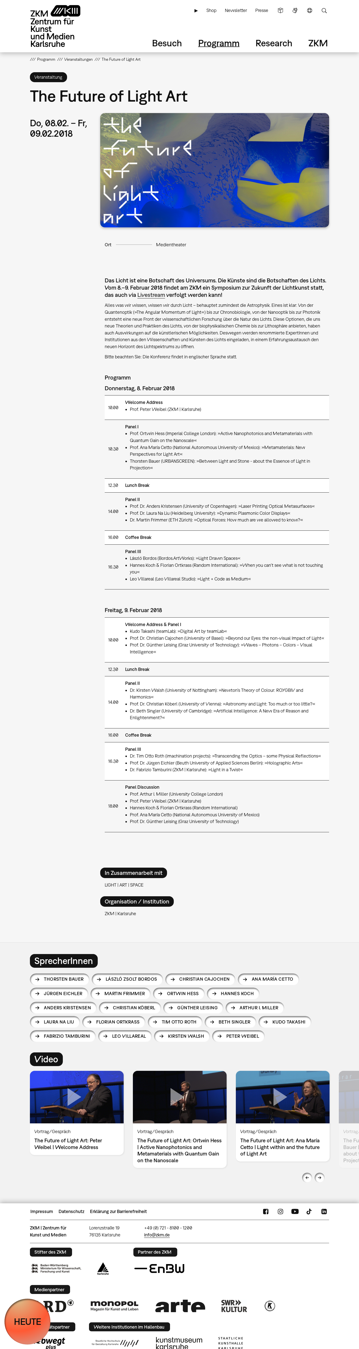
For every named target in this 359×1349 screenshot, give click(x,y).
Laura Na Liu (59, 1022)
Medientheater (171, 244)
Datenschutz (71, 1211)
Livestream (151, 294)
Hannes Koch (237, 993)
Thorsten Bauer (64, 979)
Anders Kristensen (67, 1007)
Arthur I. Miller (259, 1007)
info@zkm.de (157, 1234)
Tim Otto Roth (179, 1022)
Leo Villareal (129, 1036)
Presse (261, 10)
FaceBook (266, 1212)
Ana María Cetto (272, 979)
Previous (307, 1178)
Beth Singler (235, 1022)
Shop (211, 10)
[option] (76, 1113)
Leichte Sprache (280, 10)
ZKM (318, 43)
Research (274, 43)
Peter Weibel (242, 1036)
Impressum (41, 1211)
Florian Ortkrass (118, 1022)
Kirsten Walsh (186, 1036)
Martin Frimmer (124, 993)
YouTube (295, 1212)
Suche (324, 10)
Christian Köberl (134, 1007)
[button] (214, 170)
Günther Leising (197, 1007)
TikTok (310, 1212)
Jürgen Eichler (63, 993)
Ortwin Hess (183, 993)
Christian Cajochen (204, 979)
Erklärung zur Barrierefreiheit (118, 1211)
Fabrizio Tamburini (67, 1036)
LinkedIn (324, 1212)
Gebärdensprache (295, 10)
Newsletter (236, 10)
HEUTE (27, 1321)
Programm (219, 43)
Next (320, 1178)
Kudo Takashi (289, 1022)
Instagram (280, 1212)
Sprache (310, 10)
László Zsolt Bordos (131, 979)
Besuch (167, 43)
